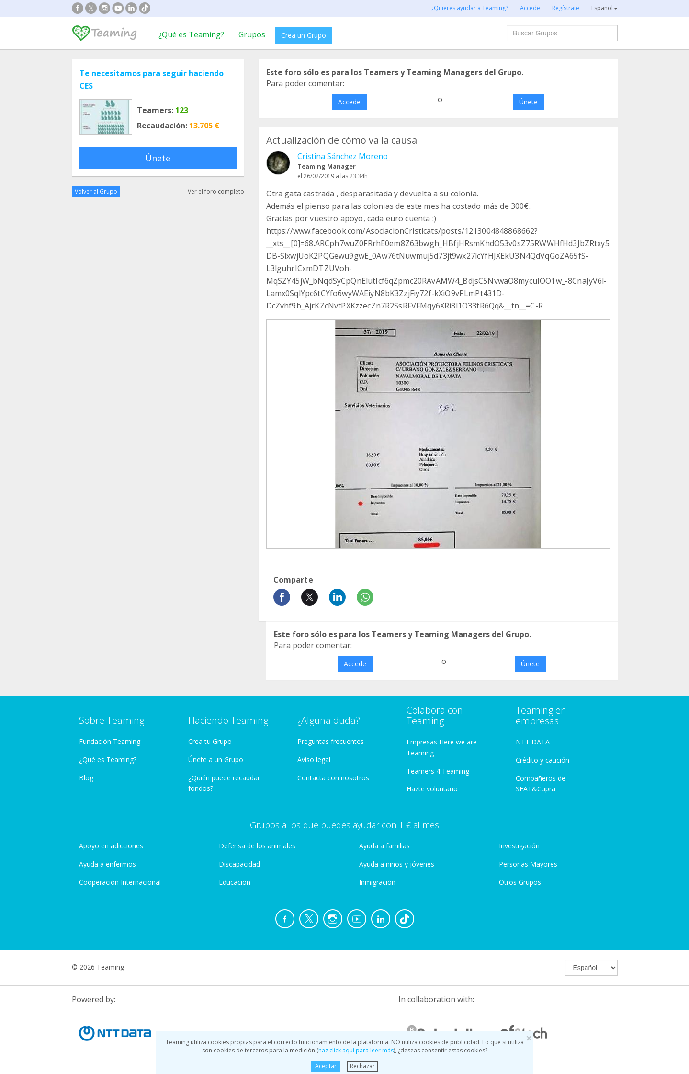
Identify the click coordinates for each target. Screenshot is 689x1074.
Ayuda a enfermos (107, 863)
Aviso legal (313, 759)
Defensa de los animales (257, 845)
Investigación (519, 845)
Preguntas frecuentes (330, 741)
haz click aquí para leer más (356, 1050)
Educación (234, 882)
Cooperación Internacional (120, 882)
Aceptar (326, 1066)
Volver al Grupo (96, 191)
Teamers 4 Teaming (438, 771)
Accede (349, 101)
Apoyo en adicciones (111, 845)
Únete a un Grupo (215, 759)
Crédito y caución (542, 760)
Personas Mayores (528, 863)
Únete (157, 158)
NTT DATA (533, 741)
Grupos (251, 34)
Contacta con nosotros (333, 777)
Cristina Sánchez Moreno (342, 156)
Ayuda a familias (384, 845)
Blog (86, 777)
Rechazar (362, 1066)
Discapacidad (239, 863)
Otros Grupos (520, 882)
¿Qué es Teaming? (191, 34)
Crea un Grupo (303, 35)
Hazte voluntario (432, 788)
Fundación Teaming (109, 741)
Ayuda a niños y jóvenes (396, 863)
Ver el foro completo (216, 191)
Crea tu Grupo (210, 741)
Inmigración (377, 882)
